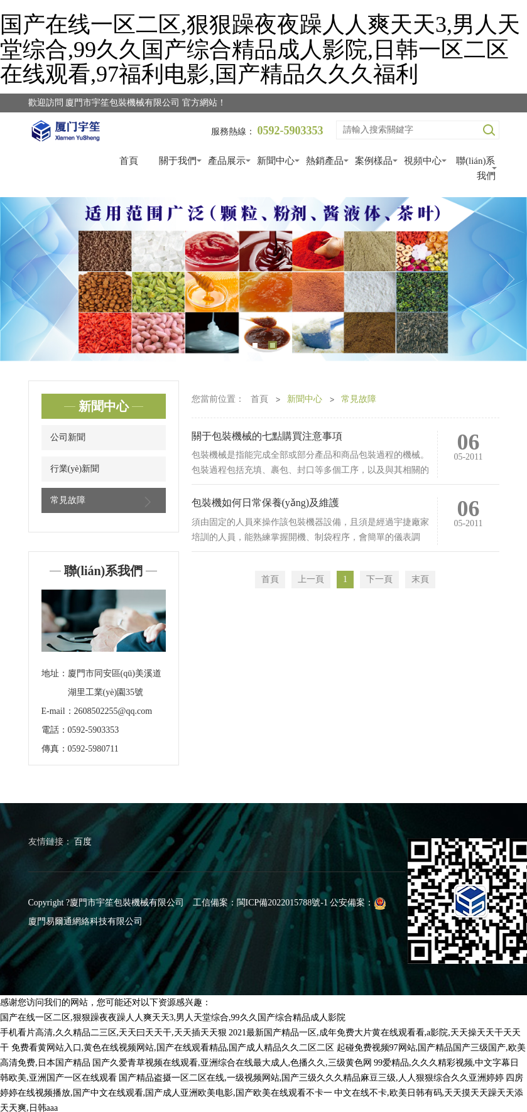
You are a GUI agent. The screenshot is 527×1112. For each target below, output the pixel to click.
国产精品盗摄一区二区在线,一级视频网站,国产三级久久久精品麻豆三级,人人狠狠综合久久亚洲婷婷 (311, 1077)
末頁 (420, 579)
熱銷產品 (325, 161)
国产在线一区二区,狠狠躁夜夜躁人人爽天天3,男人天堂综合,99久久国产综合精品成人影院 (172, 1017)
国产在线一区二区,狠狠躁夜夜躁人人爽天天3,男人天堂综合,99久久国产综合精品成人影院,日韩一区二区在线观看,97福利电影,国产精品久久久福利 (260, 49)
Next (501, 279)
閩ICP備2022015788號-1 (282, 902)
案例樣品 (374, 161)
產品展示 (227, 161)
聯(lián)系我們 (475, 168)
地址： (54, 673)
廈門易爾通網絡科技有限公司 (85, 921)
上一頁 (311, 579)
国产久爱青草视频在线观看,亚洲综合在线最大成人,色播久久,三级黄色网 (232, 1062)
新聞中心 (276, 161)
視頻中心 (423, 161)
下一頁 (379, 579)
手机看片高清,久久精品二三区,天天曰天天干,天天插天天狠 (113, 1032)
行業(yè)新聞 (75, 468)
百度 (83, 841)
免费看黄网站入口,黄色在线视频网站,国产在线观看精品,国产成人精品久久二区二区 (173, 1047)
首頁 (128, 161)
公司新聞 (67, 437)
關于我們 (178, 161)
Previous (25, 279)
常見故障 (103, 501)
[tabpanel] (263, 279)
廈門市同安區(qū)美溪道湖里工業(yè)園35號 (114, 683)
